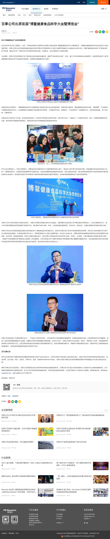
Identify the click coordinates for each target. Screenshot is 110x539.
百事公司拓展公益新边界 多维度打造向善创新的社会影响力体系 (73, 430)
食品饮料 (15, 396)
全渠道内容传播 (33, 516)
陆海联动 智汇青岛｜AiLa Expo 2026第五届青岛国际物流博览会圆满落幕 (73, 491)
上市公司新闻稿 (58, 15)
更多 (107, 410)
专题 (19, 15)
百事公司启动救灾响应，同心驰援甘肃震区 (17, 442)
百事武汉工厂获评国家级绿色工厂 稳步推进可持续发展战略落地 (80, 415)
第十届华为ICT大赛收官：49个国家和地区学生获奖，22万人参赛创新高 (73, 464)
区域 (30, 15)
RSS (17, 533)
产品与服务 (25, 9)
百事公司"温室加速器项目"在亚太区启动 (71, 442)
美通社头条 (37, 15)
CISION (91, 533)
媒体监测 (103, 2)
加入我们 (59, 518)
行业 (24, 15)
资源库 (46, 9)
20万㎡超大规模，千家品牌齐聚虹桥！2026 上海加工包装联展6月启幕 (26, 464)
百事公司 (4, 31)
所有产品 (31, 525)
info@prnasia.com (89, 516)
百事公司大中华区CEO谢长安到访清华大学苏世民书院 (18, 416)
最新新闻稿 (11, 15)
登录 (84, 2)
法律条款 (4, 533)
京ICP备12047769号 (89, 536)
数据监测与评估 (33, 518)
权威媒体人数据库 (34, 520)
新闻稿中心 (36, 9)
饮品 (9, 396)
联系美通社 (88, 510)
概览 (4, 15)
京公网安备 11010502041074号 (71, 536)
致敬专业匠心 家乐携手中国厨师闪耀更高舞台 (18, 476)
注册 (78, 2)
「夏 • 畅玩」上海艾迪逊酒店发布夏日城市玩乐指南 (74, 477)
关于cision (59, 516)
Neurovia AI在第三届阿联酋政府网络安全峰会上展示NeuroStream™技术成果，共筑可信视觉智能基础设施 (19, 491)
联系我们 (55, 9)
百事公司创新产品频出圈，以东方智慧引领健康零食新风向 (19, 430)
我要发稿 (92, 2)
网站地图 (11, 533)
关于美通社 (61, 510)
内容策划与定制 (33, 514)
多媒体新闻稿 (47, 15)
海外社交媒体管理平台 (35, 522)
